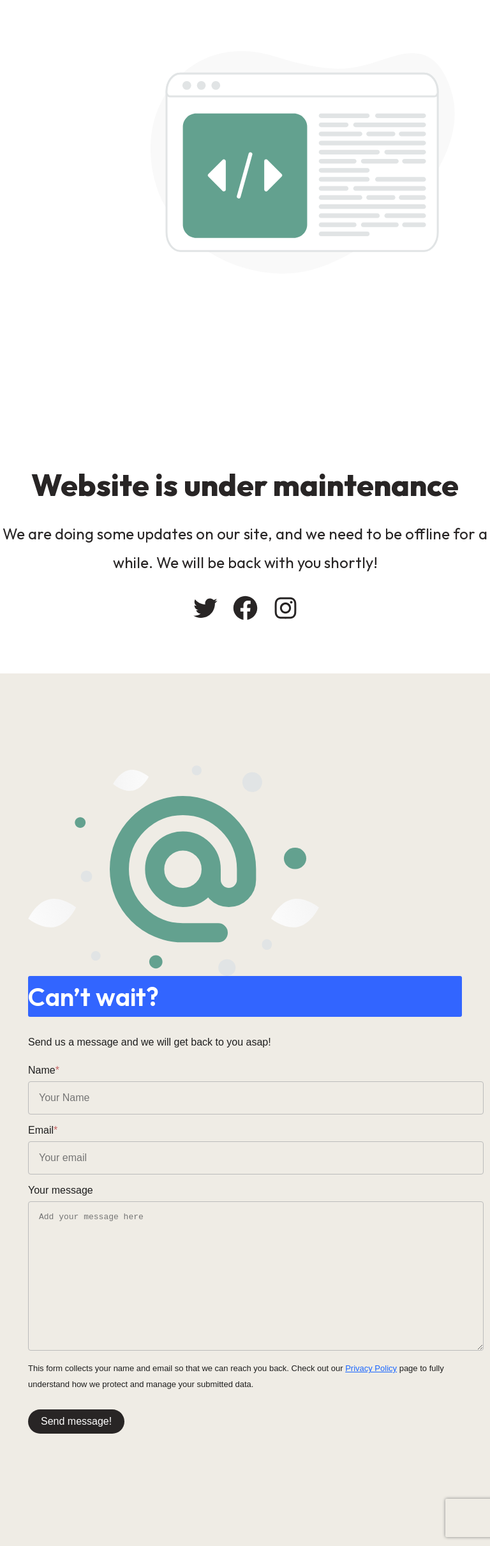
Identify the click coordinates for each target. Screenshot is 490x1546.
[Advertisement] (245, 369)
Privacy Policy (371, 1368)
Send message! (76, 1421)
